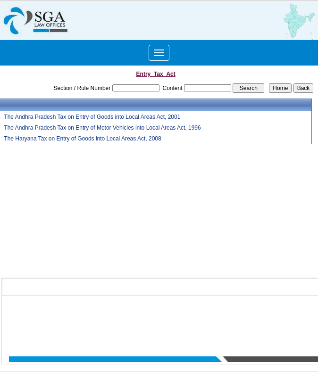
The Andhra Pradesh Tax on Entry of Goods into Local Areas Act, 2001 (92, 117)
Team (184, 318)
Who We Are (156, 318)
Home (128, 318)
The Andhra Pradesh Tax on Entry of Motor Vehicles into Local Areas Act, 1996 (102, 127)
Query (297, 318)
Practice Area (249, 318)
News (278, 318)
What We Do (211, 318)
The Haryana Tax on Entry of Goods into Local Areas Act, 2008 (82, 138)
